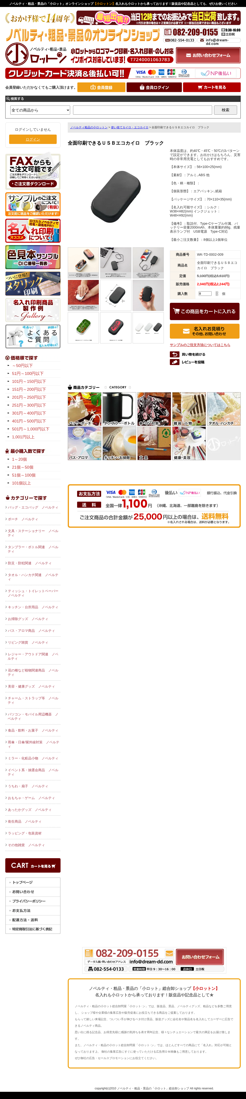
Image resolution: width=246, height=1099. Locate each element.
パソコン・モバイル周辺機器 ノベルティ (33, 716)
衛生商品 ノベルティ (25, 821)
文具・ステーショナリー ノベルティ (33, 533)
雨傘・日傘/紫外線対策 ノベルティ (33, 744)
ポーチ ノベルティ (23, 519)
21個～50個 (22, 467)
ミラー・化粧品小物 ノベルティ (33, 758)
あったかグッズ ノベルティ (30, 810)
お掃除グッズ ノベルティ (28, 619)
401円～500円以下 (29, 421)
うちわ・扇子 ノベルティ (28, 786)
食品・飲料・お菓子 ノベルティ (33, 730)
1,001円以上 (23, 437)
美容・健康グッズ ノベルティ (31, 686)
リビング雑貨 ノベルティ (28, 642)
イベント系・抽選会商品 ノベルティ (33, 772)
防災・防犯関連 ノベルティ (30, 563)
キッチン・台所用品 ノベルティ (33, 607)
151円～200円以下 (29, 389)
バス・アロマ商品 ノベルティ (31, 631)
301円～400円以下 (29, 413)
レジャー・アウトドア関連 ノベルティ (33, 656)
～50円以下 (22, 365)
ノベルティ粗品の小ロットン (89, 127)
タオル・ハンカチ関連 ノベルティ (33, 577)
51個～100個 (24, 475)
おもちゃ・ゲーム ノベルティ (31, 798)
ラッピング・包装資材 (25, 833)
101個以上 (21, 483)
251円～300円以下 (29, 405)
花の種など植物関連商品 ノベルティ (33, 672)
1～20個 (19, 459)
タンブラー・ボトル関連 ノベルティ (33, 549)
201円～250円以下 (29, 397)
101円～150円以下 (29, 381)
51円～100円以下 (28, 373)
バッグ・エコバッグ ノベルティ (33, 507)
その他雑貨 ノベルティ (26, 845)
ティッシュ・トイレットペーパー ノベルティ (34, 593)
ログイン (33, 139)
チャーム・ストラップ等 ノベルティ (33, 700)
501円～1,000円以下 (30, 429)
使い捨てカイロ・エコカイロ (129, 127)
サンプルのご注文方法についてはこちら (200, 345)
